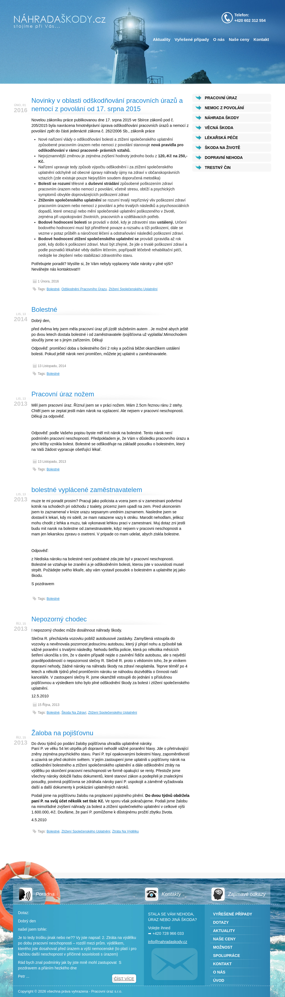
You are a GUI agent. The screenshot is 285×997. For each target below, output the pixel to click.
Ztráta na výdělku (125, 831)
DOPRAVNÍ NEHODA (224, 157)
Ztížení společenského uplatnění (133, 289)
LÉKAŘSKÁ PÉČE (221, 137)
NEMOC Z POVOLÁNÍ (224, 108)
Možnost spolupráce (226, 951)
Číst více (124, 978)
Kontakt (261, 39)
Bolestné (53, 289)
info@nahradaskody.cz (167, 942)
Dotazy (221, 922)
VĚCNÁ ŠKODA (219, 127)
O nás (219, 39)
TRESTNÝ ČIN (217, 167)
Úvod (218, 980)
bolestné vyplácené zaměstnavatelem (87, 489)
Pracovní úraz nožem (63, 394)
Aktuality (161, 39)
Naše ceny (239, 39)
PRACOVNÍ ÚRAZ (221, 98)
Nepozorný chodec (59, 619)
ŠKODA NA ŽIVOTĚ (222, 147)
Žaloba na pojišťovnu (63, 733)
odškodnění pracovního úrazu (84, 289)
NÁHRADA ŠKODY (222, 118)
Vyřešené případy (192, 39)
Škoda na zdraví (73, 713)
